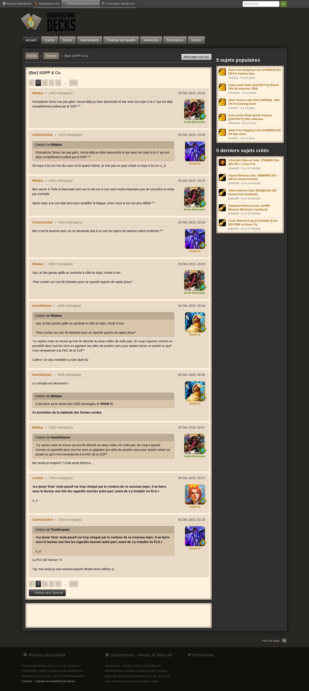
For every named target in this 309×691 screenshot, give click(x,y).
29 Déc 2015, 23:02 (191, 93)
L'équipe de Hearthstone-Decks (55, 681)
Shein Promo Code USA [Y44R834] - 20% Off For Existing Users (254, 102)
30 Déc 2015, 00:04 (191, 305)
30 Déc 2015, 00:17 (191, 478)
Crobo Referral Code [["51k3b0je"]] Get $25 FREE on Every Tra (252, 222)
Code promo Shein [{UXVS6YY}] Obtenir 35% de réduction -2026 (253, 87)
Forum (32, 56)
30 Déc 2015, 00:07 (191, 427)
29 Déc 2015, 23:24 (191, 222)
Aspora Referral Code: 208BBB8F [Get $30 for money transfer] (252, 177)
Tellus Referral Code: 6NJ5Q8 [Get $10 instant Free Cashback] (252, 192)
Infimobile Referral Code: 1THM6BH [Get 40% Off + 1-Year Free (253, 162)
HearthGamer (42, 305)
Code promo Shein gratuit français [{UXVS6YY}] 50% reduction (250, 117)
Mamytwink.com (47, 3)
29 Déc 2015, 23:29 (191, 264)
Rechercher (283, 4)
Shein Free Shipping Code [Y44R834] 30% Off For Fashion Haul (254, 71)
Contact (27, 681)
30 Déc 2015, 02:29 (191, 519)
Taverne (51, 56)
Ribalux (38, 93)
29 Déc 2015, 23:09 (191, 135)
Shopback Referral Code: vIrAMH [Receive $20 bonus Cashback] (249, 207)
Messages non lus (196, 57)
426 (73, 82)
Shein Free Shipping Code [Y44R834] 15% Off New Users (254, 132)
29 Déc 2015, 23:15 (191, 180)
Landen (37, 478)
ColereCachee (42, 135)
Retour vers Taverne (47, 593)
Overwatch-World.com (118, 3)
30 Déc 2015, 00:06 (191, 374)
